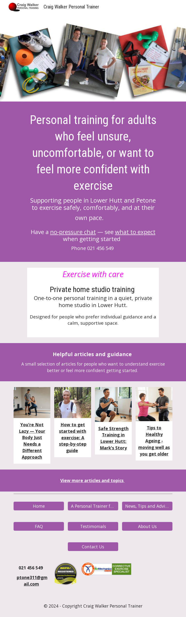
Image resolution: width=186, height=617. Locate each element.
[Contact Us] (93, 546)
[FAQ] (38, 526)
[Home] (38, 506)
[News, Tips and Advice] (147, 506)
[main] (93, 183)
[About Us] (147, 526)
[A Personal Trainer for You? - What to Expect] (93, 506)
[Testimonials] (93, 526)
